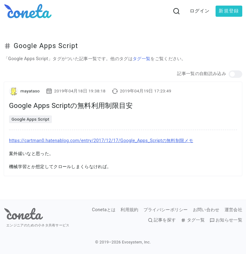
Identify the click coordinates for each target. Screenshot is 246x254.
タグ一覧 (141, 58)
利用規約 (129, 209)
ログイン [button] (200, 11)
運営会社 (233, 209)
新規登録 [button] (229, 11)
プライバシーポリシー (166, 209)
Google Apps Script (30, 119)
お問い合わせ (206, 209)
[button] (235, 74)
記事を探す (162, 220)
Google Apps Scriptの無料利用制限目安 (71, 105)
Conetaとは (104, 209)
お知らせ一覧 (226, 220)
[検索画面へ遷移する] (176, 11)
